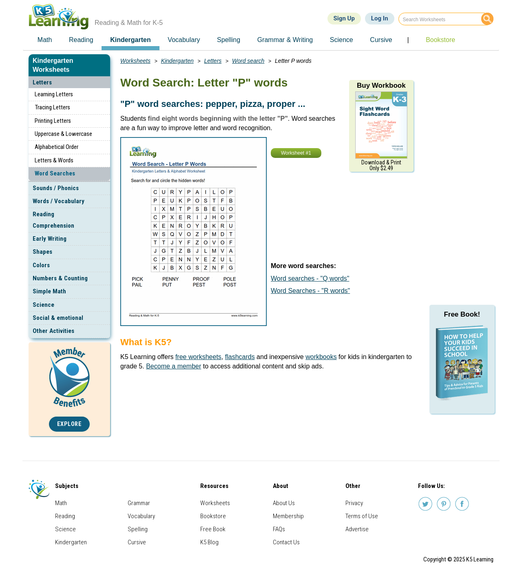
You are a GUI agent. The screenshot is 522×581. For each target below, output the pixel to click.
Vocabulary (141, 516)
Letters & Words (54, 160)
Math (61, 503)
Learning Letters (54, 94)
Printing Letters (53, 120)
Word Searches (55, 173)
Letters (42, 82)
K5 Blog (209, 542)
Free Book (213, 529)
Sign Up (344, 18)
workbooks (320, 356)
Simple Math (49, 291)
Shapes (42, 251)
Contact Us (286, 542)
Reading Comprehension (53, 220)
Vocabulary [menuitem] (184, 39)
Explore (69, 424)
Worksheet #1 (296, 153)
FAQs (279, 529)
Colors (41, 265)
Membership (288, 516)
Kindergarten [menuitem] (130, 39)
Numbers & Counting (60, 278)
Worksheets (135, 61)
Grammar (139, 503)
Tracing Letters (52, 107)
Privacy (354, 503)
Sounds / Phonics (56, 188)
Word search (248, 61)
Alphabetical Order (56, 147)
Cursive (137, 542)
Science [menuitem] (341, 39)
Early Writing (49, 238)
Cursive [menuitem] (381, 39)
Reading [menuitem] (81, 39)
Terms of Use (361, 516)
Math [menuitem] (45, 39)
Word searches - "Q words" (310, 278)
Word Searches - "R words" (310, 290)
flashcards (240, 356)
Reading (65, 516)
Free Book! (462, 314)
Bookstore (213, 516)
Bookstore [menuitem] (440, 39)
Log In (379, 18)
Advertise (357, 529)
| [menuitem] (408, 39)
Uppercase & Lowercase (63, 133)
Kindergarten (177, 61)
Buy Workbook (381, 85)
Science (43, 304)
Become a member (173, 366)
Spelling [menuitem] (228, 39)
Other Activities (53, 331)
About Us (284, 503)
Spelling (138, 529)
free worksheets (198, 356)
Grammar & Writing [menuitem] (285, 39)
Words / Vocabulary (58, 201)
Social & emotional (58, 318)
